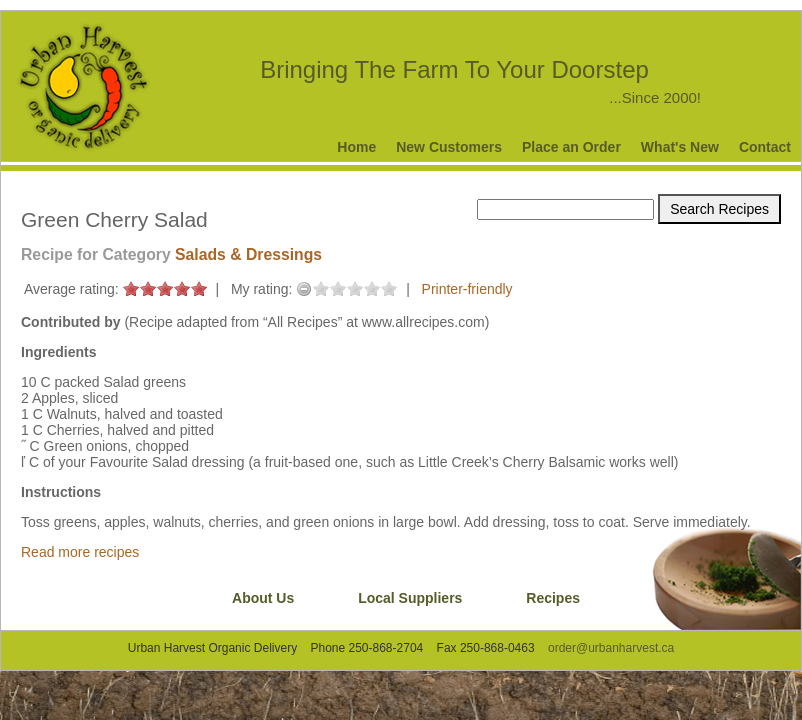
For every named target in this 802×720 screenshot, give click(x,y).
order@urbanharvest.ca (611, 648)
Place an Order (571, 147)
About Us (263, 598)
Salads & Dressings (248, 254)
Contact (765, 147)
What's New (680, 147)
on (131, 288)
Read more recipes (80, 552)
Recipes (553, 598)
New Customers (449, 147)
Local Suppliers (410, 598)
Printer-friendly (467, 289)
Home (356, 147)
